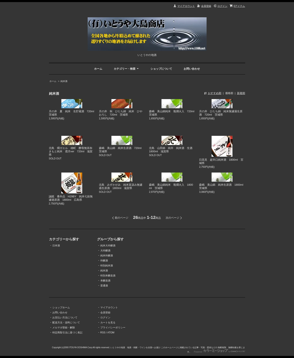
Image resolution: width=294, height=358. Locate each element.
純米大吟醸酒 (107, 245)
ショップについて (161, 68)
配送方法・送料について (66, 322)
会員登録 (206, 6)
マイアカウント (186, 6)
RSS (103, 332)
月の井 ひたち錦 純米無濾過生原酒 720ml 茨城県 (220, 113)
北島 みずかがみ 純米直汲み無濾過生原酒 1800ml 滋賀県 (120, 186)
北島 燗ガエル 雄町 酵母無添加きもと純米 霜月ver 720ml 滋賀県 (70, 151)
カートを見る (107, 322)
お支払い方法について (64, 317)
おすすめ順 (214, 93)
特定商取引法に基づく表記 (67, 332)
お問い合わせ (192, 68)
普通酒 (104, 285)
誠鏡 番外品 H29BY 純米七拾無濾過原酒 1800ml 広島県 (71, 198)
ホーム (98, 68)
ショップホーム (61, 307)
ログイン (222, 6)
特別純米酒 (106, 265)
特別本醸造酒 (107, 275)
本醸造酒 (105, 280)
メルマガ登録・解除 (63, 327)
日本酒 (56, 245)
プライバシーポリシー (112, 327)
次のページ (172, 217)
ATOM (111, 332)
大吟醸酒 (105, 250)
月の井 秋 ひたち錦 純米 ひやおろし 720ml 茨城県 (120, 113)
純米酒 (64, 81)
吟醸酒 (104, 260)
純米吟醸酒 (106, 255)
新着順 (241, 93)
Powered (219, 352)
